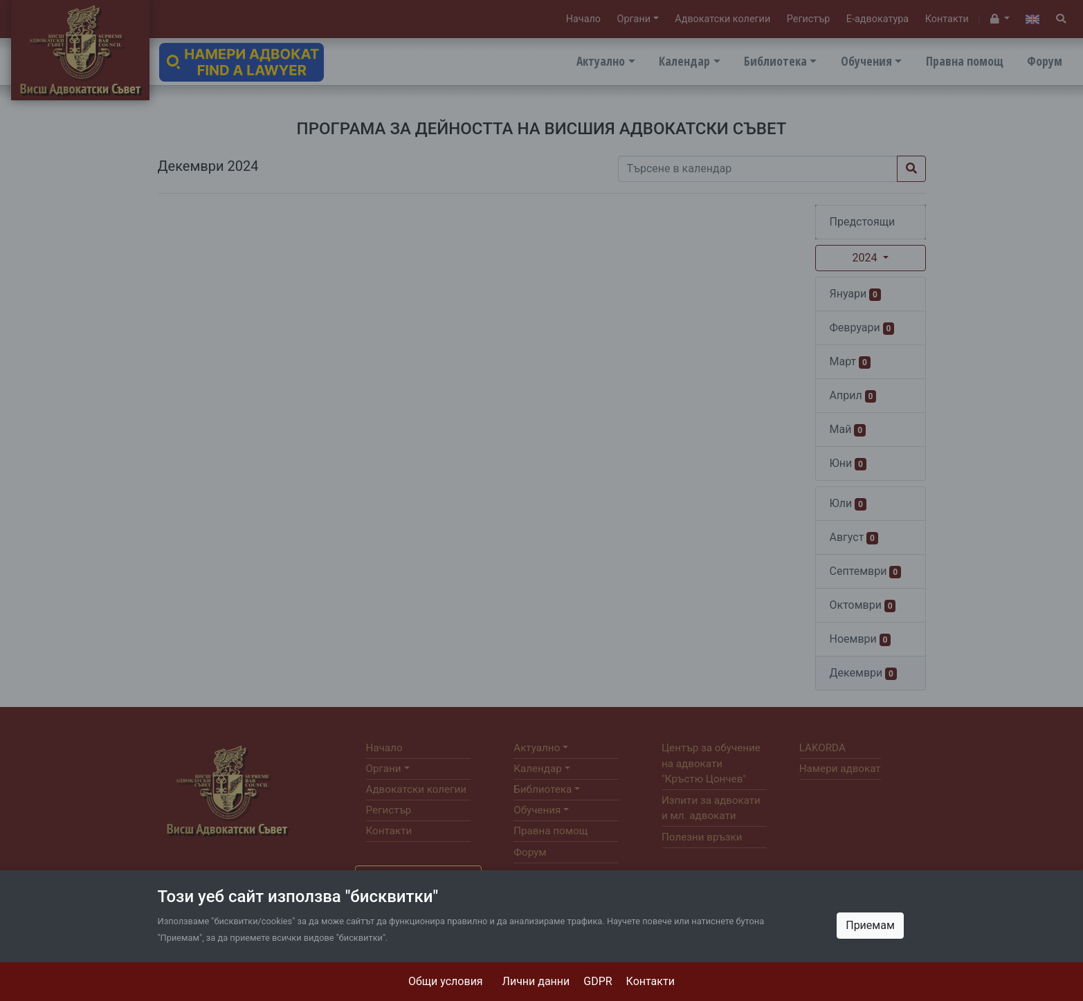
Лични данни (536, 981)
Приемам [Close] (870, 925)
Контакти (650, 981)
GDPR (597, 981)
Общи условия (445, 981)
